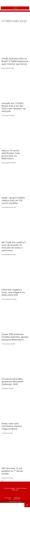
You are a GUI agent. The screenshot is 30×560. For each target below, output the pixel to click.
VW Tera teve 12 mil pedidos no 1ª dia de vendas (12, 471)
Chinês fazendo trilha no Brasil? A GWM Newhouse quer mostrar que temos (15, 61)
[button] (15, 11)
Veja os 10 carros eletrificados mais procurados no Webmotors (11, 154)
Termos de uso (8, 498)
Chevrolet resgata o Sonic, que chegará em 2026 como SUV (13, 292)
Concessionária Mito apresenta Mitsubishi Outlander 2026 (12, 381)
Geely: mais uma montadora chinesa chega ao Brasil (12, 426)
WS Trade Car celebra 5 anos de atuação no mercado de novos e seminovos (14, 246)
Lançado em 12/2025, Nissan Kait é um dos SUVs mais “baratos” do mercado (14, 107)
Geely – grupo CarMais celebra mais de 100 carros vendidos (13, 200)
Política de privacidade (17, 498)
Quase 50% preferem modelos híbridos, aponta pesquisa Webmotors (15, 337)
